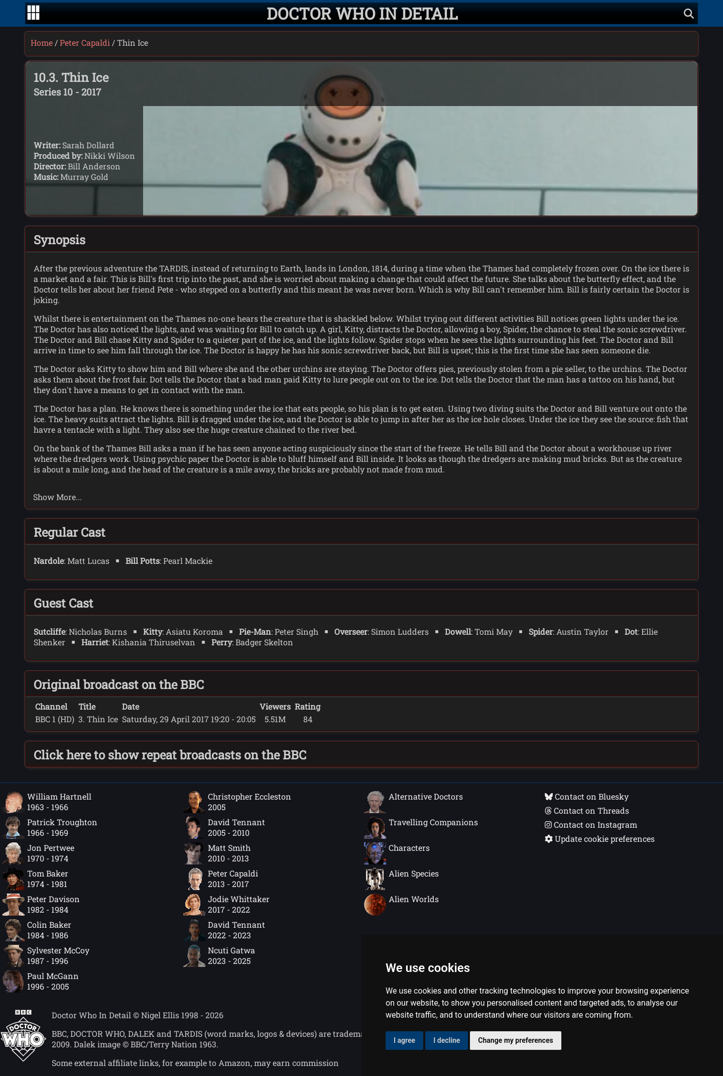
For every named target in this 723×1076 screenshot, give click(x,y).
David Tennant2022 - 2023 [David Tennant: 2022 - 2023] (224, 930)
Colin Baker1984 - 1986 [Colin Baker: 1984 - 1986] (37, 930)
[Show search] (689, 13)
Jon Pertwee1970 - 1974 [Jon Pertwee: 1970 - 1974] (38, 853)
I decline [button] (446, 1040)
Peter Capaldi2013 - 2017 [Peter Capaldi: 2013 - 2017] (220, 879)
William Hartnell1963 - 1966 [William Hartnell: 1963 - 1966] (47, 802)
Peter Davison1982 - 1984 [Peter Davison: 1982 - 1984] (41, 905)
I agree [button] (404, 1040)
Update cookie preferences (600, 838)
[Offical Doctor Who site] (23, 1058)
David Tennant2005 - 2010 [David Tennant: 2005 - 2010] (224, 828)
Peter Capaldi (85, 42)
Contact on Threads (587, 810)
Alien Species (401, 879)
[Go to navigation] (33, 14)
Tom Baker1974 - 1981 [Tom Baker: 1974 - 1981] (35, 879)
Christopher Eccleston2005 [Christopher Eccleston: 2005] (237, 802)
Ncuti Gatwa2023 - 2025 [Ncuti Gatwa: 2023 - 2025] (219, 956)
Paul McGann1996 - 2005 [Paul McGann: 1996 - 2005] (41, 981)
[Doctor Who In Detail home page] (362, 13)
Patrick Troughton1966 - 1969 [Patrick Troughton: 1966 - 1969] (50, 828)
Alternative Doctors (413, 802)
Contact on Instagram (591, 824)
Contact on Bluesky (587, 796)
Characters (397, 853)
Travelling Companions (421, 828)
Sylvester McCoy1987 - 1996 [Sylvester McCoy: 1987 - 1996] (46, 956)
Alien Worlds (401, 905)
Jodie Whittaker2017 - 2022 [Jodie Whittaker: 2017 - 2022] (226, 905)
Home (42, 42)
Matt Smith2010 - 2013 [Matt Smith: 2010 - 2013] (217, 853)
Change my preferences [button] (515, 1040)
